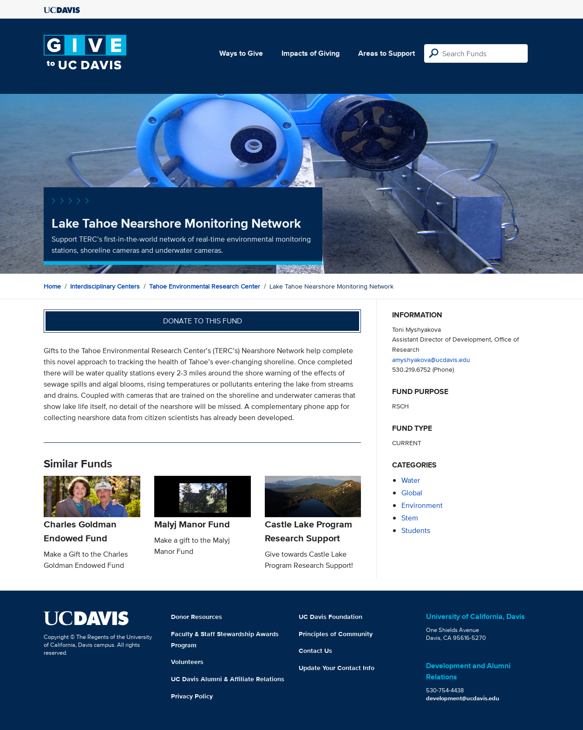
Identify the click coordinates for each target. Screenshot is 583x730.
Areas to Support (386, 53)
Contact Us (315, 650)
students (415, 530)
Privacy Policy (192, 696)
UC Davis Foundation (330, 616)
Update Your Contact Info (336, 667)
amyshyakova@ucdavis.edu (431, 359)
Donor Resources (196, 616)
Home (52, 286)
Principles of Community (336, 633)
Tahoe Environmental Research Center (204, 286)
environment (422, 505)
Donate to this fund (202, 321)
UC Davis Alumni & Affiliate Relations (227, 679)
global (411, 492)
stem (409, 518)
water (410, 480)
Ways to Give (241, 53)
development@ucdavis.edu (462, 698)
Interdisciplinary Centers (105, 286)
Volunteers (187, 661)
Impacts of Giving (311, 53)
